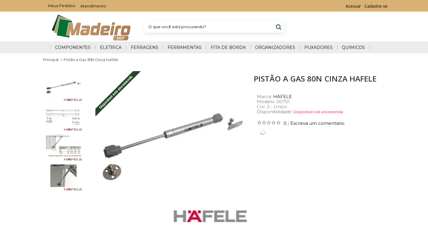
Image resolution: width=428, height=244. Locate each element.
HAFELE (282, 96)
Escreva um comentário (317, 123)
